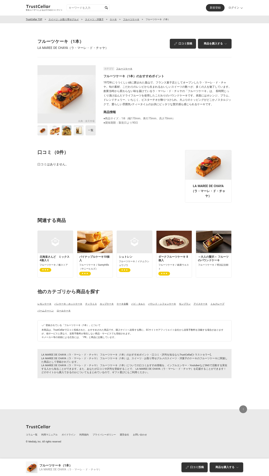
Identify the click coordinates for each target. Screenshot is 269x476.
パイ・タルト (138, 304)
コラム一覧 (31, 434)
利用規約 (84, 434)
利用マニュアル (49, 434)
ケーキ (113, 19)
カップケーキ (107, 304)
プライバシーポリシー (104, 434)
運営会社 (124, 434)
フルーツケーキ (131, 19)
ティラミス (91, 304)
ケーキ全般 (122, 304)
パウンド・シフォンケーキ (162, 304)
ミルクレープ (217, 304)
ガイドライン (68, 434)
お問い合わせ (140, 434)
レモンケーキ (44, 304)
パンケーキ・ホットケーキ (68, 304)
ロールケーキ (64, 310)
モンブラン (185, 304)
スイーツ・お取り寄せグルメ (64, 19)
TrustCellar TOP (34, 19)
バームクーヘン (45, 310)
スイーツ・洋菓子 (94, 19)
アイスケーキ (200, 304)
